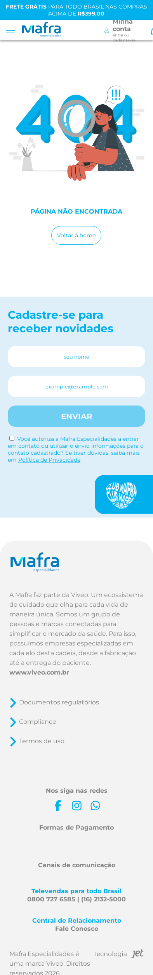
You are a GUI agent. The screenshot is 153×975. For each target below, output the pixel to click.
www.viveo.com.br (39, 672)
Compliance (37, 721)
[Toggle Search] (143, 30)
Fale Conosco (76, 928)
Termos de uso (41, 741)
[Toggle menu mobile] (13, 30)
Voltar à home (76, 235)
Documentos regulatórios (59, 702)
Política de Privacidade (49, 459)
